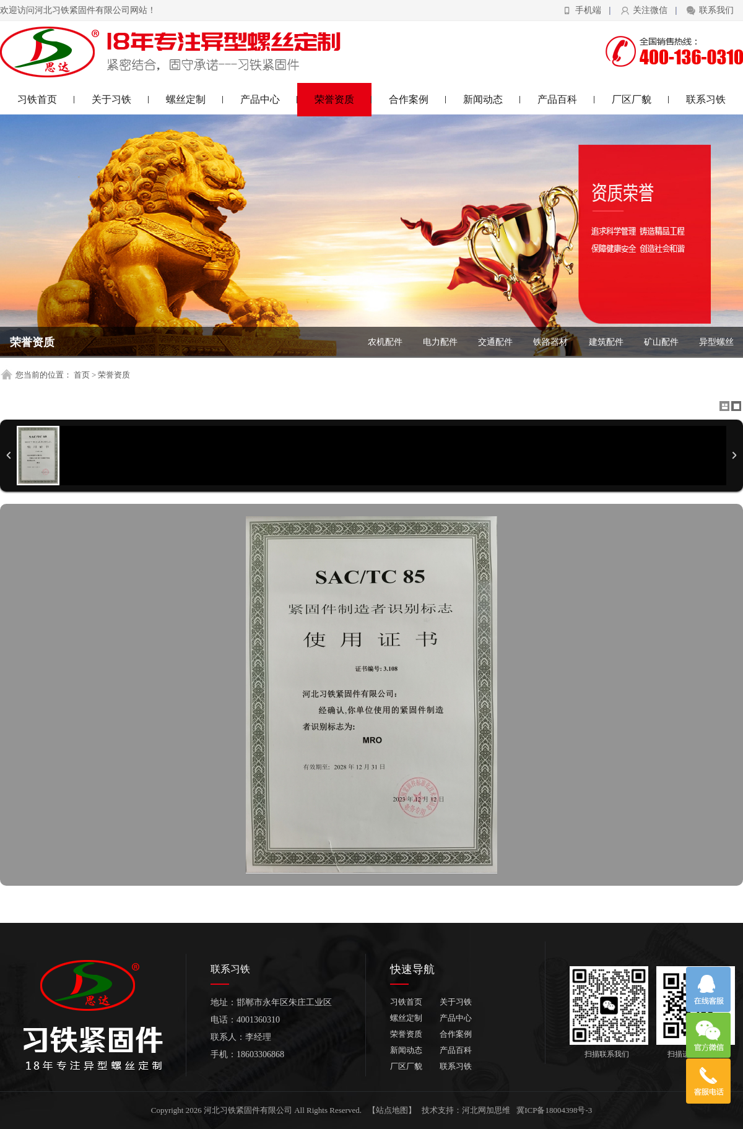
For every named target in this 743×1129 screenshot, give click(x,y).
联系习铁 (706, 99)
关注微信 (650, 10)
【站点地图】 (392, 1110)
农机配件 (385, 342)
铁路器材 (550, 342)
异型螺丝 (716, 342)
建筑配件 (606, 342)
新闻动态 (492, 99)
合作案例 (417, 99)
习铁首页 (46, 99)
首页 (82, 374)
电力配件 (440, 342)
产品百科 (566, 99)
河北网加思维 (486, 1110)
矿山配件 (661, 342)
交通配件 (495, 342)
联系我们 (716, 10)
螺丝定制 (195, 99)
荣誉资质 (343, 99)
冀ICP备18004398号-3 (554, 1110)
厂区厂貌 (640, 99)
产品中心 (269, 99)
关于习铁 (120, 99)
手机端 (588, 10)
